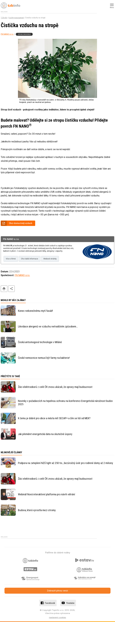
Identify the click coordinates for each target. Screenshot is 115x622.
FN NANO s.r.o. (7, 34)
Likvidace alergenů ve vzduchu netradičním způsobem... (48, 326)
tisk (4, 289)
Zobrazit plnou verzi (57, 590)
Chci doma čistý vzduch (20, 223)
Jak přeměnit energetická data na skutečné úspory (45, 434)
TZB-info (4, 18)
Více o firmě (11, 259)
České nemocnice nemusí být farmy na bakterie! (44, 357)
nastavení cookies (57, 617)
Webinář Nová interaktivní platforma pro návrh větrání (46, 494)
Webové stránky (50, 259)
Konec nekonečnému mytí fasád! (35, 310)
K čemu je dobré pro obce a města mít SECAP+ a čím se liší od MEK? (54, 418)
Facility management (16, 18)
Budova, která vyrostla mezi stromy (37, 510)
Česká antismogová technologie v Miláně (40, 342)
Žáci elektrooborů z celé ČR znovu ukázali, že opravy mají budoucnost (55, 386)
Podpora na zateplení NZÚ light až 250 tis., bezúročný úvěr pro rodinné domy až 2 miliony (65, 463)
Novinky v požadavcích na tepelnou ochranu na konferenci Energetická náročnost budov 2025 (65, 402)
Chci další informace (29, 259)
